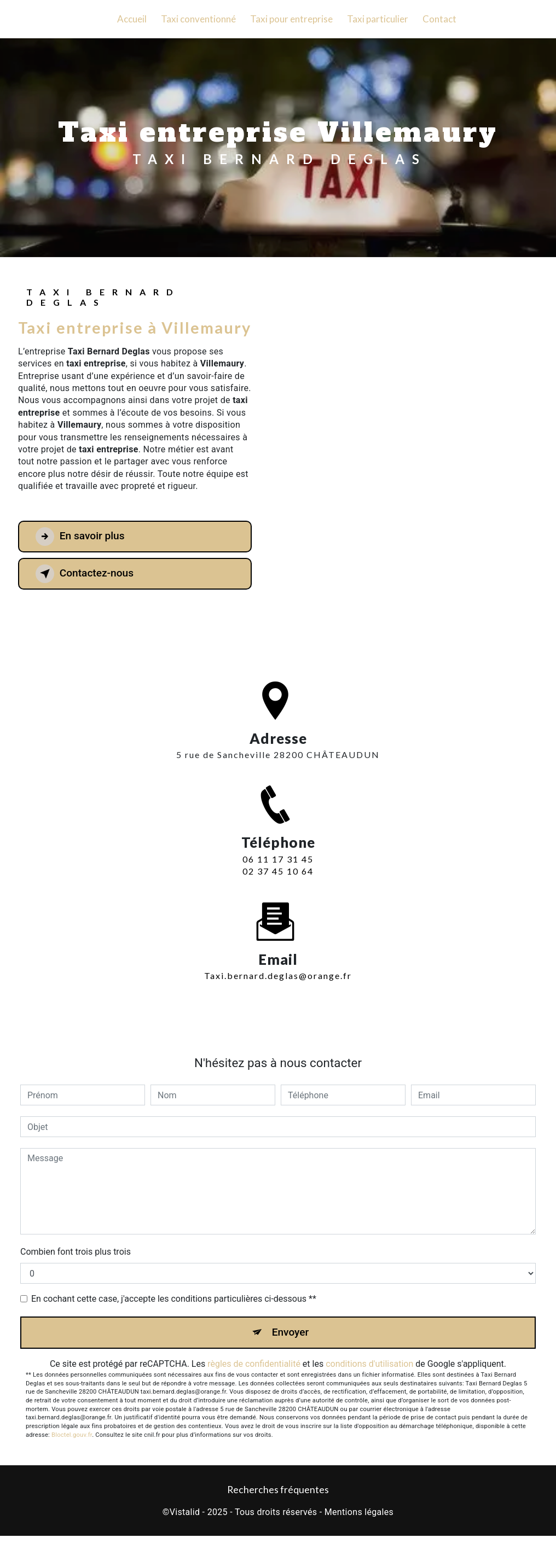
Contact (439, 19)
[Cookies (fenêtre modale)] (3, 1560)
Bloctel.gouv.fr (71, 1434)
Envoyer (290, 1332)
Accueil (132, 19)
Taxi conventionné (198, 19)
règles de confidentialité (253, 1364)
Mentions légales (359, 1512)
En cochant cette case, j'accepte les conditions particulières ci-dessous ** (173, 1299)
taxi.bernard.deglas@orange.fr (278, 959)
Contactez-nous (85, 573)
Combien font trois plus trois (75, 1251)
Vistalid (185, 1512)
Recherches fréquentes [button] (278, 1490)
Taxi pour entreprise (291, 19)
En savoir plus (80, 536)
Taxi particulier (377, 19)
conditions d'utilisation (369, 1364)
